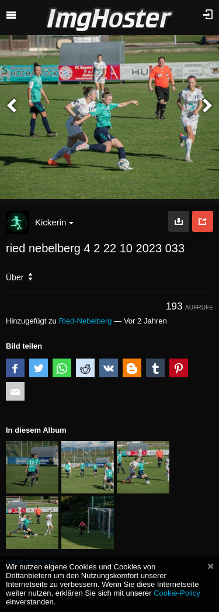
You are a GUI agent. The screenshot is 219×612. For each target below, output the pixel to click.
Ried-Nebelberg (85, 321)
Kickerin (54, 222)
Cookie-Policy (177, 593)
